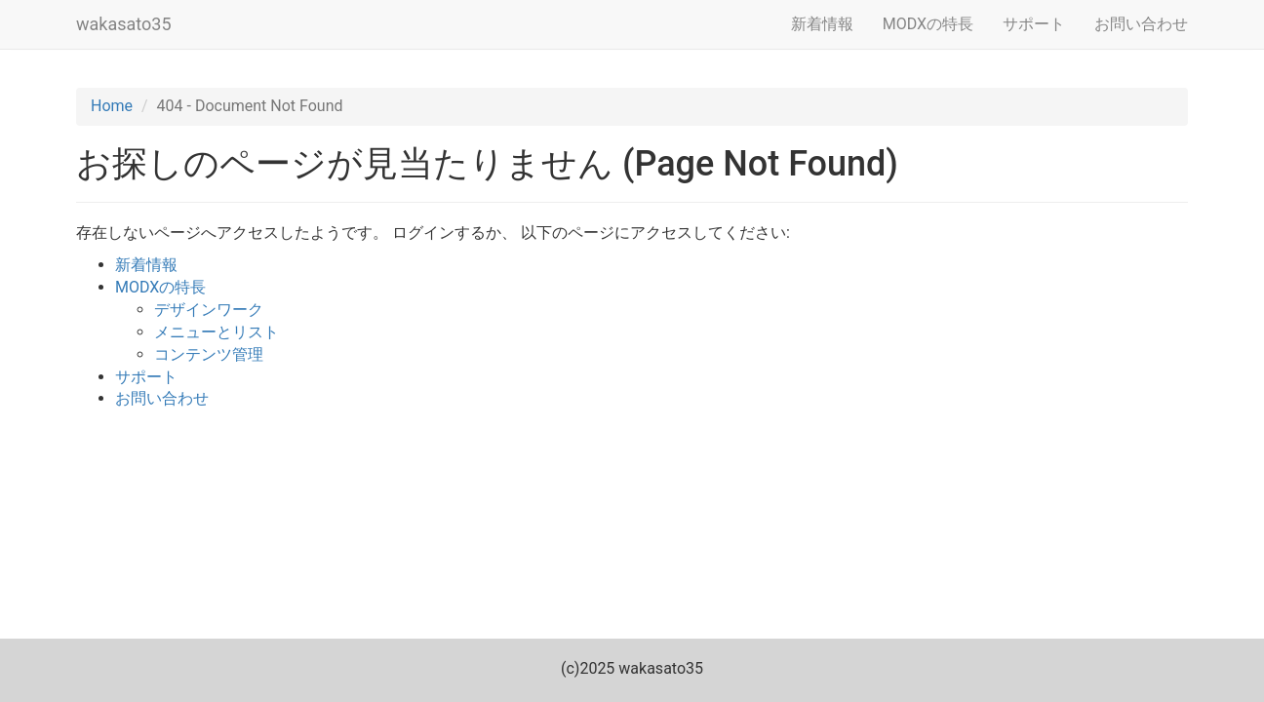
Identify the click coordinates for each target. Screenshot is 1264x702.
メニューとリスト (216, 332)
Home (112, 106)
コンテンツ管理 (208, 354)
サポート (1034, 24)
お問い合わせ (1141, 24)
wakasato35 (124, 24)
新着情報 (822, 24)
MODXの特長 (928, 24)
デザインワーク (208, 309)
